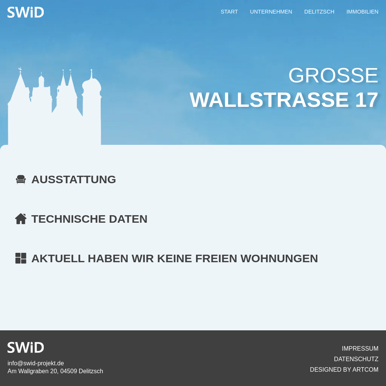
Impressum (360, 348)
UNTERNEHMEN (271, 12)
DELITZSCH (319, 12)
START (229, 12)
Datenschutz (356, 359)
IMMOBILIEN (362, 12)
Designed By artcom (344, 369)
